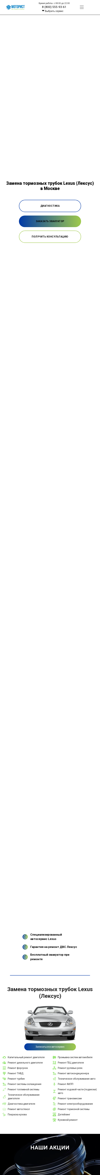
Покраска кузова (17, 1114)
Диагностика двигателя (21, 1103)
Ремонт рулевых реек (70, 1068)
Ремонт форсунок (18, 1068)
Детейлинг (64, 1114)
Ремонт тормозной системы (74, 1109)
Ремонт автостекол (19, 1109)
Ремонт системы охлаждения (24, 1084)
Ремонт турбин (16, 1078)
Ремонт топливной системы (23, 1089)
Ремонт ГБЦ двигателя (71, 1062)
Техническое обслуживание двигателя (24, 1096)
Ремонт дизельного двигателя (25, 1062)
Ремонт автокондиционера (73, 1073)
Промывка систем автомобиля (75, 1057)
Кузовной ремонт (68, 1119)
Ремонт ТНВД (16, 1073)
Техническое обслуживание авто (77, 1078)
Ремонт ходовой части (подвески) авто (77, 1091)
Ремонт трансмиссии (70, 1098)
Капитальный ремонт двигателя (26, 1057)
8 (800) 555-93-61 (54, 7)
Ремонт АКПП (65, 1084)
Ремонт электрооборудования (75, 1103)
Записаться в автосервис (50, 1046)
